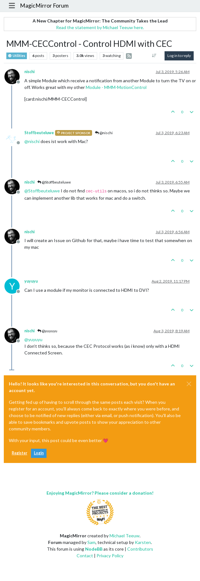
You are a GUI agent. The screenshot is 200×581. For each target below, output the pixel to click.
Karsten (143, 542)
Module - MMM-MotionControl (116, 87)
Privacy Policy (110, 555)
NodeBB (94, 549)
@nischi (104, 132)
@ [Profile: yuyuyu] (33, 339)
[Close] (189, 383)
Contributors (140, 549)
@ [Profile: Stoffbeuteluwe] (42, 190)
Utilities (16, 56)
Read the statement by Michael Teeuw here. (100, 27)
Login (39, 453)
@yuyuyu (47, 330)
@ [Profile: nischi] (32, 141)
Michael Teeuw (124, 535)
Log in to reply (179, 55)
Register (19, 453)
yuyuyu (31, 281)
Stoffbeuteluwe (39, 132)
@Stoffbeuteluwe (54, 182)
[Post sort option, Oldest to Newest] (154, 55)
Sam (91, 542)
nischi (29, 71)
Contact (85, 555)
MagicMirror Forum (44, 5)
